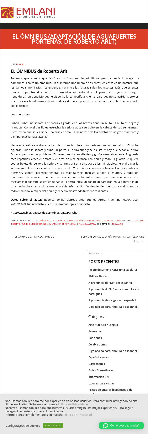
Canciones (95, 338)
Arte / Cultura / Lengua (103, 325)
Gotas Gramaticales (101, 370)
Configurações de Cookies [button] (23, 425)
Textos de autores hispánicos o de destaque (79, 220)
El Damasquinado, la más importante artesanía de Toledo (112, 239)
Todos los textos (112, 220)
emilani (21, 64)
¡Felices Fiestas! (98, 276)
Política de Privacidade (73, 404)
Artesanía (94, 331)
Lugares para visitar (101, 383)
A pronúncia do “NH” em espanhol (110, 283)
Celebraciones (97, 344)
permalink (117, 224)
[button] (121, 425)
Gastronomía (96, 364)
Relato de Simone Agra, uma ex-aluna (112, 270)
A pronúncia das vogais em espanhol (112, 300)
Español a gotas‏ (46, 220)
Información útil (98, 377)
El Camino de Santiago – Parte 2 (33, 236)
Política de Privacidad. (77, 415)
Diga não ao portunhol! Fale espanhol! (113, 307)
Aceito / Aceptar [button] (53, 425)
